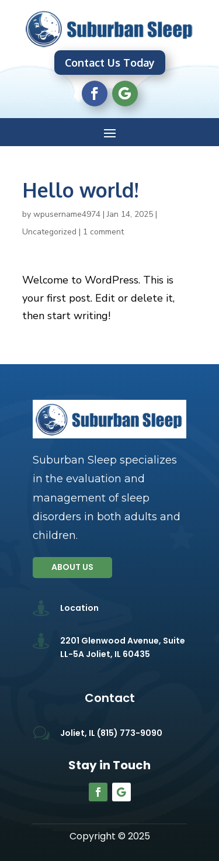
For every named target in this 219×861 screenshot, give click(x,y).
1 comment (103, 231)
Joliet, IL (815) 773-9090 (111, 733)
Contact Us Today (110, 62)
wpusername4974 (66, 214)
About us (72, 567)
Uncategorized (49, 231)
